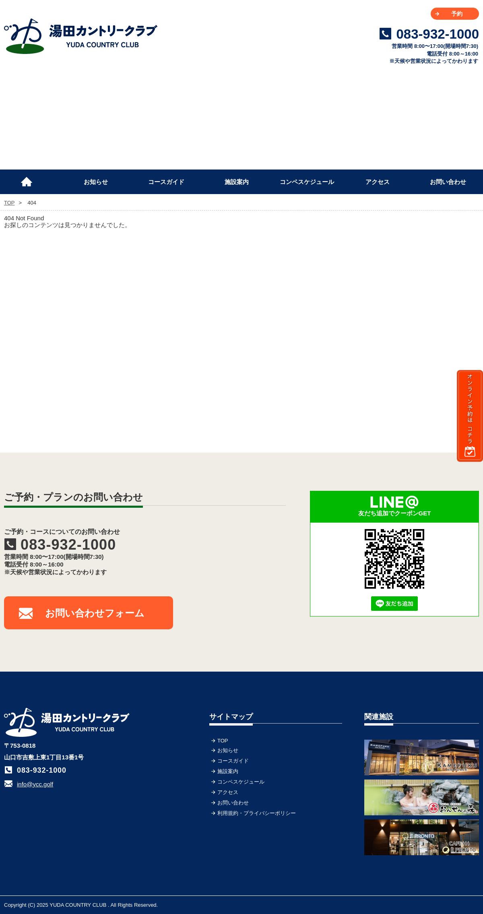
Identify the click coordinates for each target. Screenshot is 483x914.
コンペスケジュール (307, 181)
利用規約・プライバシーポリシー (256, 813)
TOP (30, 178)
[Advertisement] (418, 297)
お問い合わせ (448, 181)
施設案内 (237, 181)
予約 (456, 13)
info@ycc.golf (35, 784)
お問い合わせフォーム (94, 613)
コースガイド (166, 181)
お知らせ (96, 181)
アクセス (377, 181)
